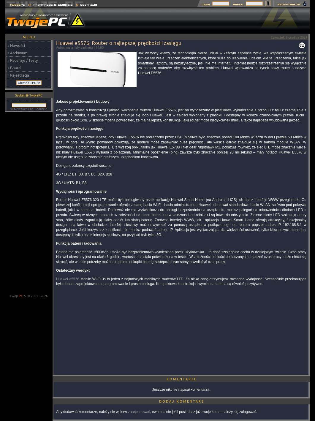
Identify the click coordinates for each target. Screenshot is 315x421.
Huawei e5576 (67, 279)
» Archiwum (17, 53)
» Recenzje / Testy (22, 60)
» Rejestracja (18, 75)
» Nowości (16, 45)
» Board (14, 68)
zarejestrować (139, 412)
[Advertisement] (202, 20)
